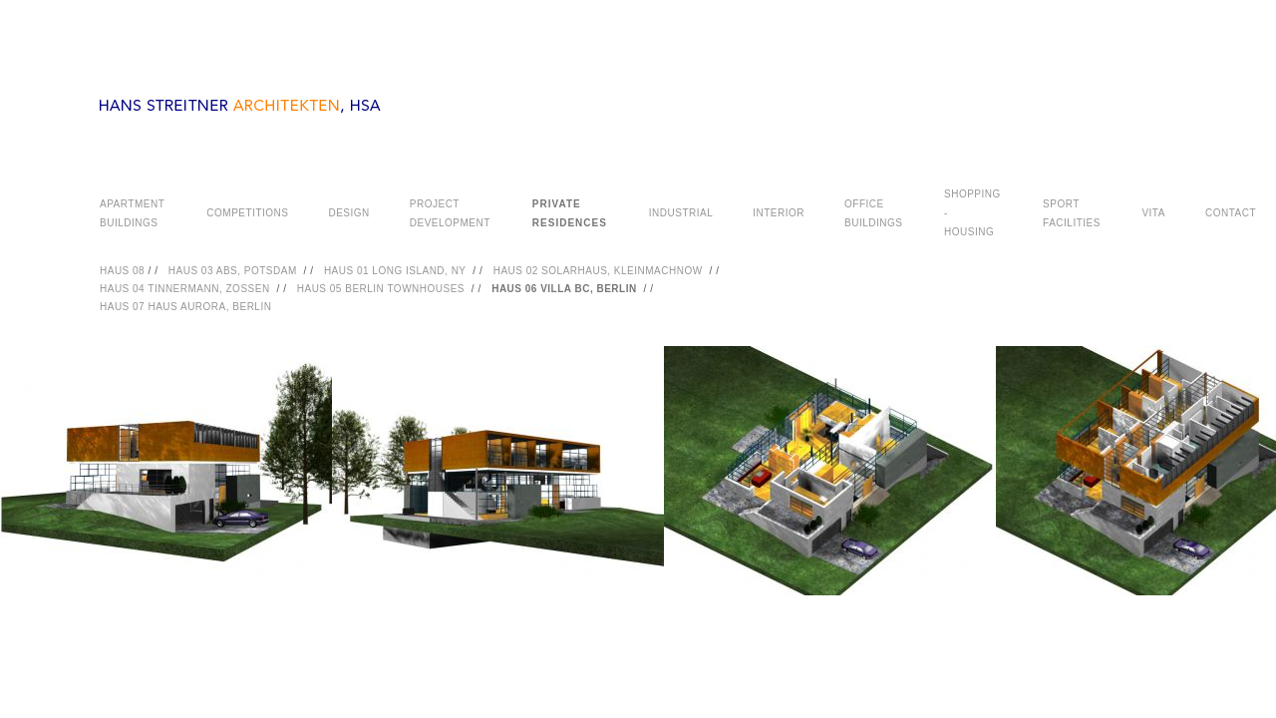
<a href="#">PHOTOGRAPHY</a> (638, 495)
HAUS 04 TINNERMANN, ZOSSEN (185, 288)
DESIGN (348, 212)
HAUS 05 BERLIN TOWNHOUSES (381, 288)
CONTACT (1230, 212)
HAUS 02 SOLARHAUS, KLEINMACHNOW (598, 270)
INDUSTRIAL (681, 212)
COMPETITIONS (247, 212)
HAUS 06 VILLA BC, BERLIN (564, 288)
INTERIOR (778, 212)
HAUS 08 (124, 270)
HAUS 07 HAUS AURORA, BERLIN (185, 306)
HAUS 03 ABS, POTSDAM (232, 270)
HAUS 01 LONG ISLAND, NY (395, 270)
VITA (1152, 212)
